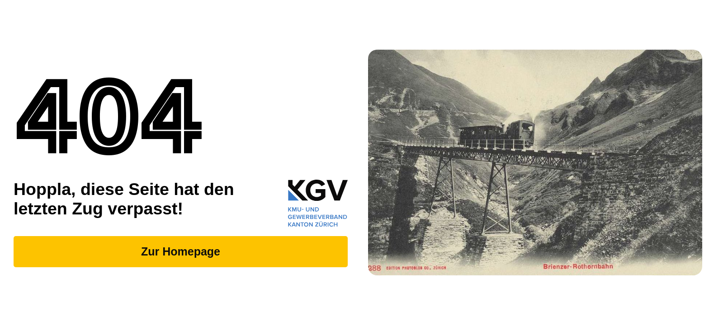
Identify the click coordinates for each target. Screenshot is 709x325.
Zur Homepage (180, 251)
